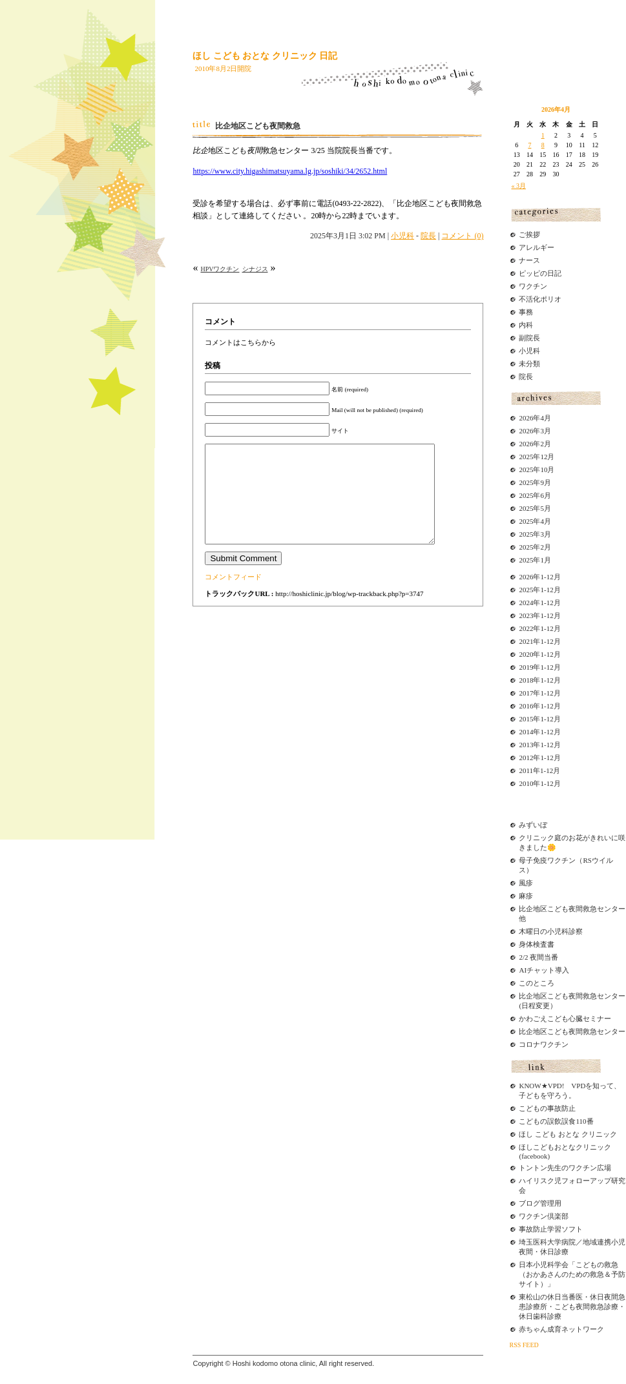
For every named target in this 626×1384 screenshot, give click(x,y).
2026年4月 (535, 418)
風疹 (526, 883)
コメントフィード (233, 596)
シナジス (255, 269)
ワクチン (533, 286)
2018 (526, 680)
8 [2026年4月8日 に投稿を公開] (543, 145)
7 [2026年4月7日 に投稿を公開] (529, 145)
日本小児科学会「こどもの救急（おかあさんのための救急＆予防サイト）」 (572, 1274)
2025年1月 (535, 560)
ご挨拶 (529, 234)
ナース (529, 260)
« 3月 (518, 185)
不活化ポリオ (540, 299)
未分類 (529, 363)
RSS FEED (523, 1344)
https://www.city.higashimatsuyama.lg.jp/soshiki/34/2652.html (290, 171)
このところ (536, 983)
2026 (526, 577)
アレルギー (536, 247)
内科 (526, 325)
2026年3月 (535, 431)
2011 (526, 770)
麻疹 (526, 896)
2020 (526, 654)
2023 (526, 615)
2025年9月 (535, 482)
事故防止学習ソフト (551, 1229)
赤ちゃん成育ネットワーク (561, 1329)
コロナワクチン (544, 1044)
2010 (526, 783)
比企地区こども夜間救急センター (572, 1031)
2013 (526, 745)
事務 (526, 312)
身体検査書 (536, 944)
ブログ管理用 (540, 1203)
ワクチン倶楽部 (544, 1216)
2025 (526, 590)
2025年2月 (535, 547)
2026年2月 (535, 444)
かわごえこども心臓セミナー (565, 1018)
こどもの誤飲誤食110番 (556, 1121)
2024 (526, 602)
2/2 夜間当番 (538, 957)
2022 (526, 628)
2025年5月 (535, 508)
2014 (526, 732)
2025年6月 (535, 495)
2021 (526, 641)
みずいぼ (533, 825)
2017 (526, 693)
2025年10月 (536, 469)
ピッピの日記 (540, 273)
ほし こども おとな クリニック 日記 (265, 56)
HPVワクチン (219, 269)
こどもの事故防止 (547, 1108)
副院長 (529, 338)
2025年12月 (536, 456)
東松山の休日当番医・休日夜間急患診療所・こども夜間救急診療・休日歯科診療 (572, 1306)
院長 (428, 235)
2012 (526, 757)
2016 (526, 706)
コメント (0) (462, 235)
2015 (526, 719)
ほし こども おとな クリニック (567, 1134)
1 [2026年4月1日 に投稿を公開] (543, 135)
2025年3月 (535, 534)
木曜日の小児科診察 (551, 931)
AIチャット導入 (544, 970)
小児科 (402, 235)
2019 (526, 667)
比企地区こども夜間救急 (257, 125)
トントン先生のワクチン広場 (565, 1168)
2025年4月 (535, 521)
